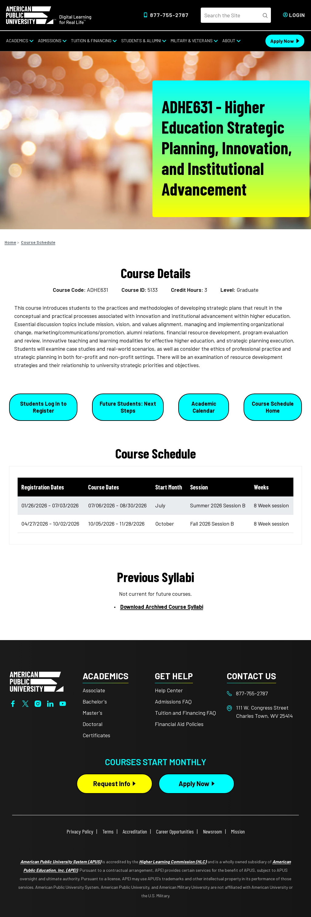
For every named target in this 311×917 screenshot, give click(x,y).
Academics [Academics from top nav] (17, 40)
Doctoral (92, 724)
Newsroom (212, 831)
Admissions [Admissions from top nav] (49, 40)
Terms (108, 831)
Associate (94, 690)
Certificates (96, 735)
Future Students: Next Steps (128, 407)
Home (10, 242)
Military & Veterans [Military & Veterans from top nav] (192, 40)
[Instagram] (38, 703)
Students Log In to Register (43, 407)
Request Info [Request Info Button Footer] (111, 783)
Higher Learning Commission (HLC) (173, 861)
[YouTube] (63, 703)
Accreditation (135, 831)
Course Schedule (38, 242)
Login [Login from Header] (297, 15)
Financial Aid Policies (179, 724)
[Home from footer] (36, 681)
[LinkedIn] (50, 703)
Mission (238, 831)
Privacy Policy (80, 831)
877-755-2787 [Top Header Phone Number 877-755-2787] (169, 15)
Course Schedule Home (273, 407)
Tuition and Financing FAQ (185, 712)
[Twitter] (25, 703)
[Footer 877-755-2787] (263, 693)
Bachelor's (95, 701)
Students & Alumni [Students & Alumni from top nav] (141, 40)
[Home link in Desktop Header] (48, 14)
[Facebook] (13, 703)
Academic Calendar (203, 407)
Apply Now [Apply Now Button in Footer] (194, 783)
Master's (92, 712)
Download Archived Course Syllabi (161, 606)
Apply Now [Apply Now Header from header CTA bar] (282, 41)
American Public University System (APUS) (60, 861)
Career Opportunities (175, 831)
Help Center (169, 690)
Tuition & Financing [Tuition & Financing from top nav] (91, 40)
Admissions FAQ (173, 701)
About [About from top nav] (228, 40)
